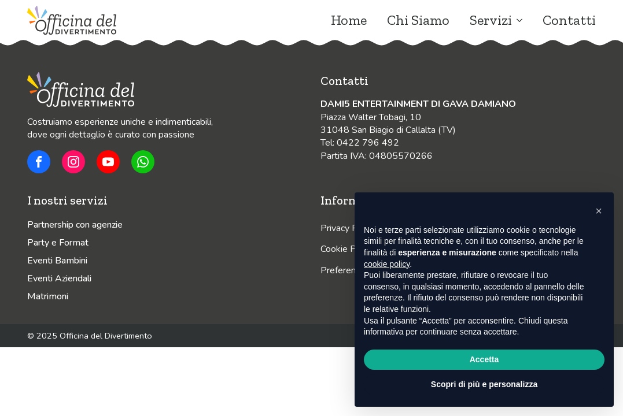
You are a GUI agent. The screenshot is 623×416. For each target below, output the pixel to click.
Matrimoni (47, 296)
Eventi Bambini (57, 260)
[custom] (38, 161)
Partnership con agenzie (75, 224)
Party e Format (58, 242)
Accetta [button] (484, 359)
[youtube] (108, 161)
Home (349, 20)
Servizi (491, 20)
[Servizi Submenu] (517, 20)
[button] (598, 211)
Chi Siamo (418, 20)
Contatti (569, 20)
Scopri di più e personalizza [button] (484, 384)
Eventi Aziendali (59, 278)
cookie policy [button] (387, 264)
